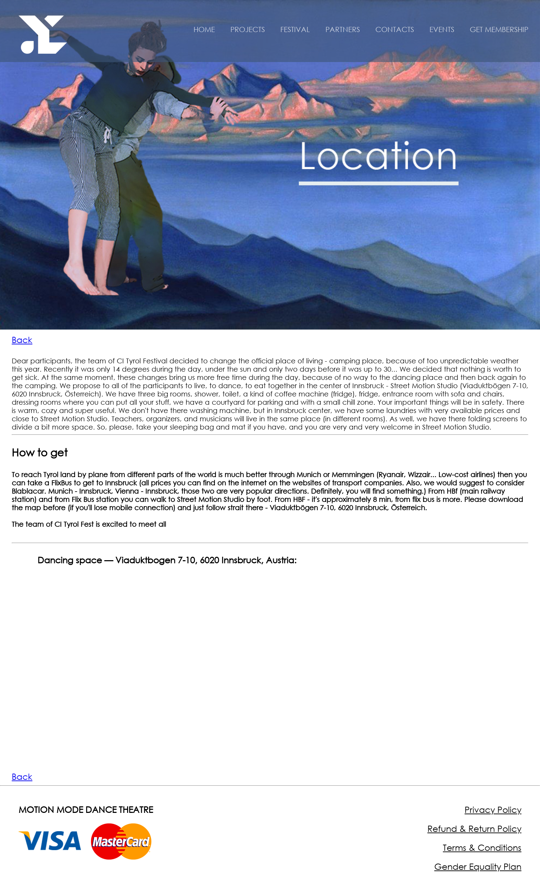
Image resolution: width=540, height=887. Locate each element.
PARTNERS (342, 29)
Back (22, 339)
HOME (204, 29)
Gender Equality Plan (477, 866)
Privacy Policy (493, 809)
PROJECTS (247, 29)
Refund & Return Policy (474, 828)
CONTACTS (394, 29)
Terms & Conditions (482, 847)
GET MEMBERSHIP (499, 29)
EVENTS (441, 29)
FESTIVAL (295, 29)
